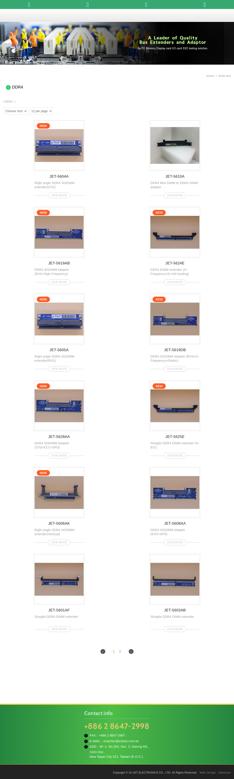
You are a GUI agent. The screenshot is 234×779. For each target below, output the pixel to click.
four (63, 110)
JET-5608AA (175, 505)
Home (209, 76)
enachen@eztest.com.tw (121, 741)
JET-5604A (59, 158)
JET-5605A (59, 331)
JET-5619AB (59, 244)
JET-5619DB (175, 331)
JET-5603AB (175, 591)
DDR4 (9, 101)
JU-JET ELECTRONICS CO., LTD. (117, 15)
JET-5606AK (59, 505)
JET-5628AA (59, 418)
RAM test (224, 76)
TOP (225, 756)
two (57, 110)
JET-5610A (175, 158)
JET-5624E (175, 244)
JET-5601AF (59, 591)
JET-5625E (175, 418)
